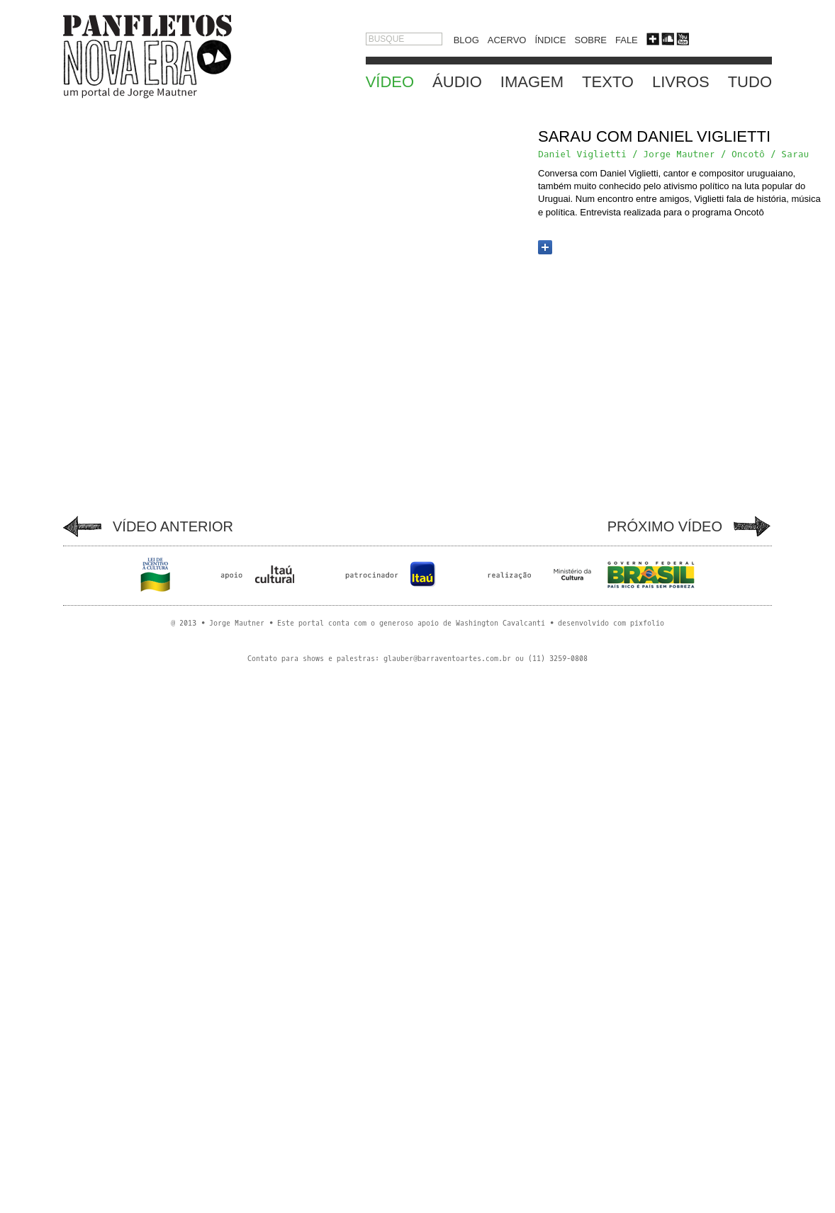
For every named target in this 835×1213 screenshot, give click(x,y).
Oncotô (748, 154)
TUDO (750, 82)
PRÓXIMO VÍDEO (664, 526)
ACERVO (507, 40)
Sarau (795, 154)
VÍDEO (390, 82)
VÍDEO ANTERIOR (173, 526)
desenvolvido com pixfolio (611, 623)
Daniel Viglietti (582, 154)
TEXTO (608, 82)
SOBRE (590, 40)
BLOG (466, 40)
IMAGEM (532, 82)
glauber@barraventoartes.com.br (447, 658)
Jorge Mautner (678, 154)
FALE (626, 40)
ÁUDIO (457, 82)
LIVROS (681, 82)
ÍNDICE (550, 40)
